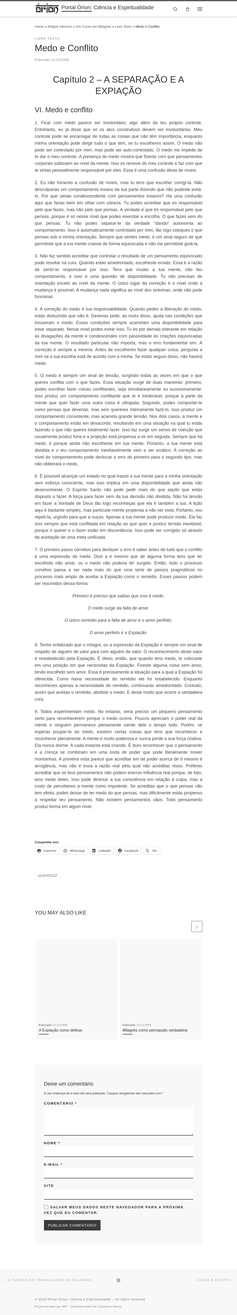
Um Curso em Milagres (93, 27)
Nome (52, 1143)
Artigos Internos (60, 27)
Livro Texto (123, 27)
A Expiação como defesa (60, 1030)
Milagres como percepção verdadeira (155, 1030)
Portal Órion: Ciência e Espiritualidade (79, 1299)
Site (49, 1186)
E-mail (53, 1164)
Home (39, 27)
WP (64, 1306)
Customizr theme (109, 1306)
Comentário (60, 1103)
